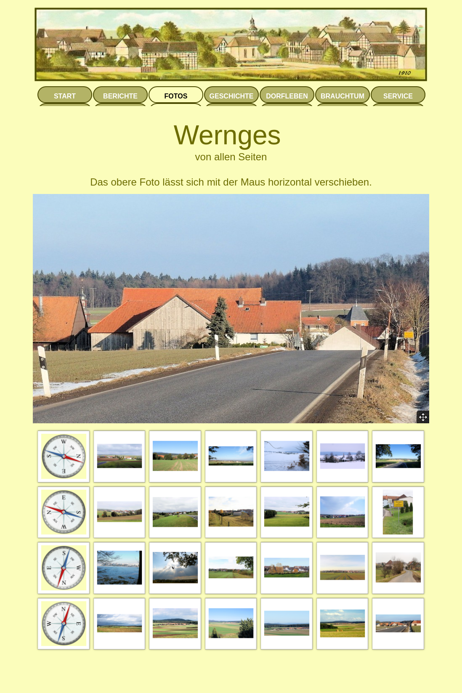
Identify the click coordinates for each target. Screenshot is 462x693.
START (65, 96)
